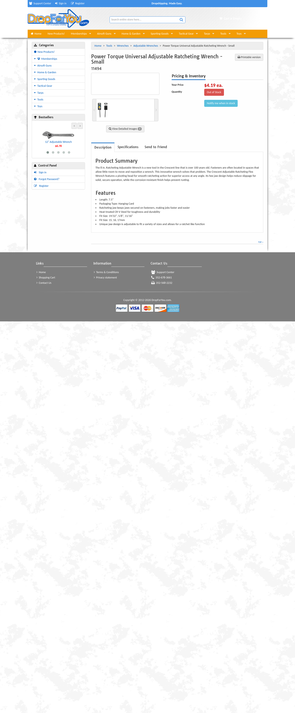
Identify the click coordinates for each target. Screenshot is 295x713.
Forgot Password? (46, 179)
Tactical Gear (186, 33)
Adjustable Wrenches (146, 45)
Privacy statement (105, 277)
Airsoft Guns (104, 33)
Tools (223, 33)
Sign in (61, 3)
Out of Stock (214, 92)
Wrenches (123, 45)
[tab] (103, 147)
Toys (239, 33)
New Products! (56, 33)
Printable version (249, 57)
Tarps (207, 33)
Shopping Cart (45, 277)
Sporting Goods (160, 33)
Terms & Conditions (106, 272)
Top (260, 242)
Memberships (79, 33)
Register (78, 3)
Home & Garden (131, 33)
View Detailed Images (125, 129)
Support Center (40, 3)
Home (36, 33)
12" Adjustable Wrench (58, 142)
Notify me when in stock (221, 103)
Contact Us (43, 283)
